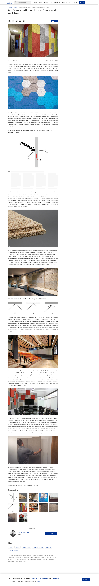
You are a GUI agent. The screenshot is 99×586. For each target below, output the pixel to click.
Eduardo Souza (23, 532)
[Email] (20, 21)
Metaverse (67, 476)
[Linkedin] (16, 21)
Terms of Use (35, 578)
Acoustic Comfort (14, 551)
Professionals (56, 2)
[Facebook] (9, 21)
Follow (51, 533)
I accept (86, 579)
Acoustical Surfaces (38, 547)
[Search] (24, 2)
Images (40, 2)
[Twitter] (13, 21)
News (63, 2)
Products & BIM (48, 2)
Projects (35, 2)
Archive (68, 2)
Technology (77, 473)
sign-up (38, 581)
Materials (48, 547)
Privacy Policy (44, 578)
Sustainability (68, 473)
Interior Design (26, 547)
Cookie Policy (56, 578)
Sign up (82, 2)
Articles (17, 547)
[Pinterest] (24, 21)
